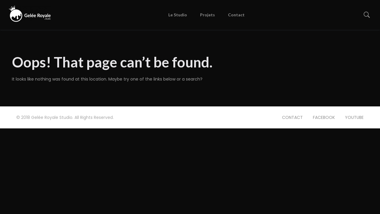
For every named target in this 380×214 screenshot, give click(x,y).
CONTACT (292, 117)
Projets (207, 14)
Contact (236, 14)
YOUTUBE (354, 117)
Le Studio (177, 14)
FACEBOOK (324, 117)
